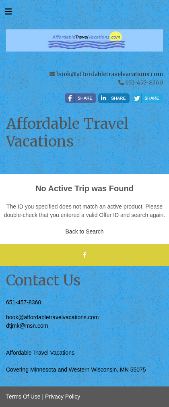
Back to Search (85, 231)
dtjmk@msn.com (27, 325)
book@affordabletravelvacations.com (109, 74)
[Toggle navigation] (8, 13)
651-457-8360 (23, 302)
